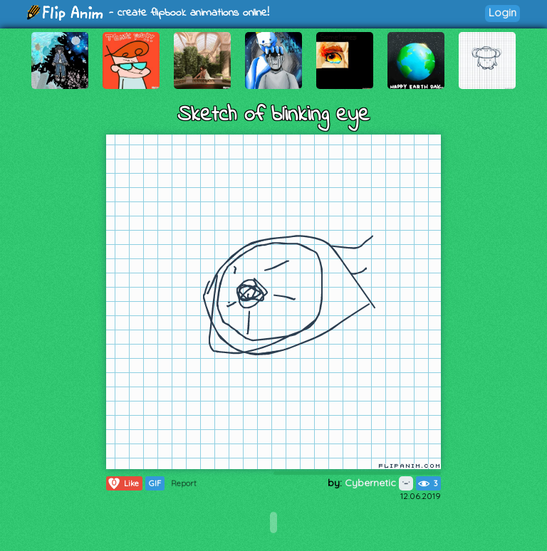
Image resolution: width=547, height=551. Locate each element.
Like (123, 483)
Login (502, 12)
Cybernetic (379, 482)
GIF (155, 483)
